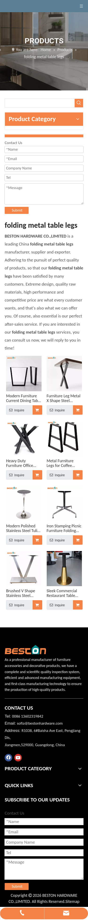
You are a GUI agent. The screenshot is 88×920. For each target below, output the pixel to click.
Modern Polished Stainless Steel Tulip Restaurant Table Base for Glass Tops (23, 528)
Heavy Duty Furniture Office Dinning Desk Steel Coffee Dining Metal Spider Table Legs (23, 463)
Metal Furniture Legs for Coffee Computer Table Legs (60, 463)
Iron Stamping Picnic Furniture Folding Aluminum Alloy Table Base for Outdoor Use (64, 528)
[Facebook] (8, 757)
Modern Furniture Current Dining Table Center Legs (23, 398)
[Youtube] (18, 757)
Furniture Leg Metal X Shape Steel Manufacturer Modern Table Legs (63, 398)
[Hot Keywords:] (79, 103)
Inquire (15, 410)
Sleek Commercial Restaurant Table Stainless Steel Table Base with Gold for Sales (64, 593)
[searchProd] (40, 103)
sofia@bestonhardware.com (40, 723)
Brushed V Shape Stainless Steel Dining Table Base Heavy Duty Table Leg (21, 593)
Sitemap (72, 901)
